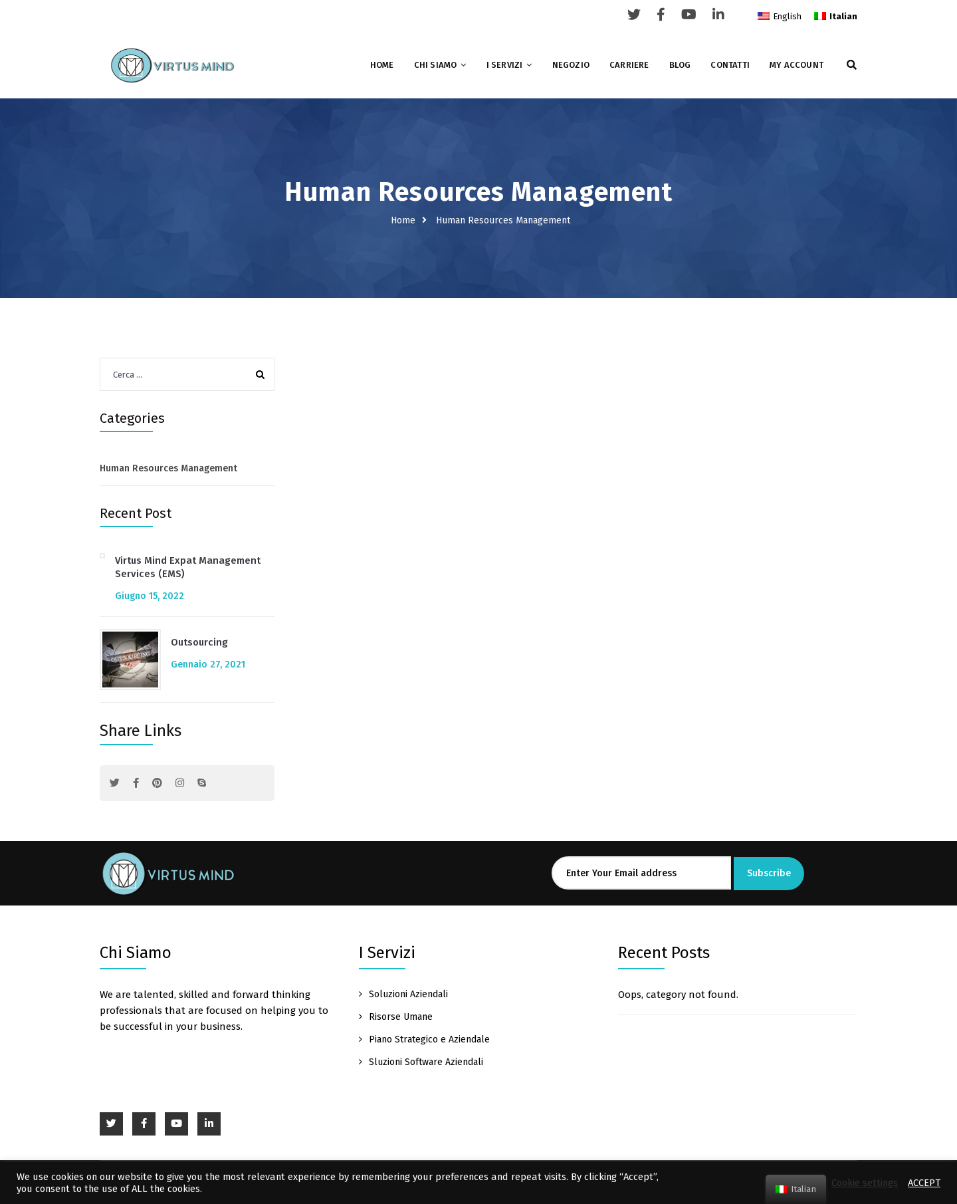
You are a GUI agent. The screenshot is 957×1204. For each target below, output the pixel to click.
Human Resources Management (168, 468)
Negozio (570, 65)
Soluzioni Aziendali (408, 994)
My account (796, 65)
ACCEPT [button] (924, 1183)
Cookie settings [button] (864, 1183)
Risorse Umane (401, 1017)
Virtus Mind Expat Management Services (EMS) (188, 567)
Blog (680, 65)
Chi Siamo (435, 65)
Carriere (629, 65)
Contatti (730, 65)
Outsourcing (199, 642)
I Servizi (504, 65)
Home (382, 65)
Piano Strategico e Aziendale (429, 1039)
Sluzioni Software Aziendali (426, 1062)
